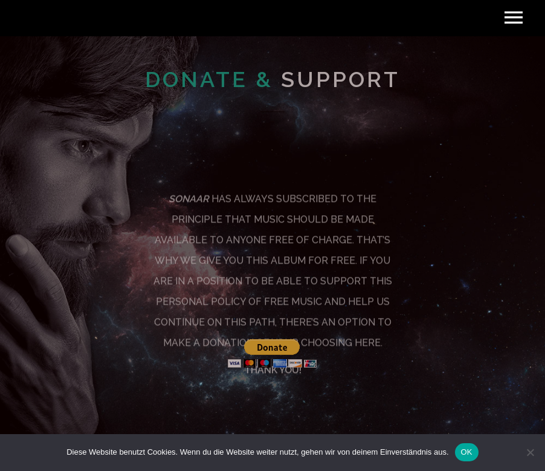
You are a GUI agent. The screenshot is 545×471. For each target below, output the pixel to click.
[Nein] (530, 452)
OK (466, 451)
